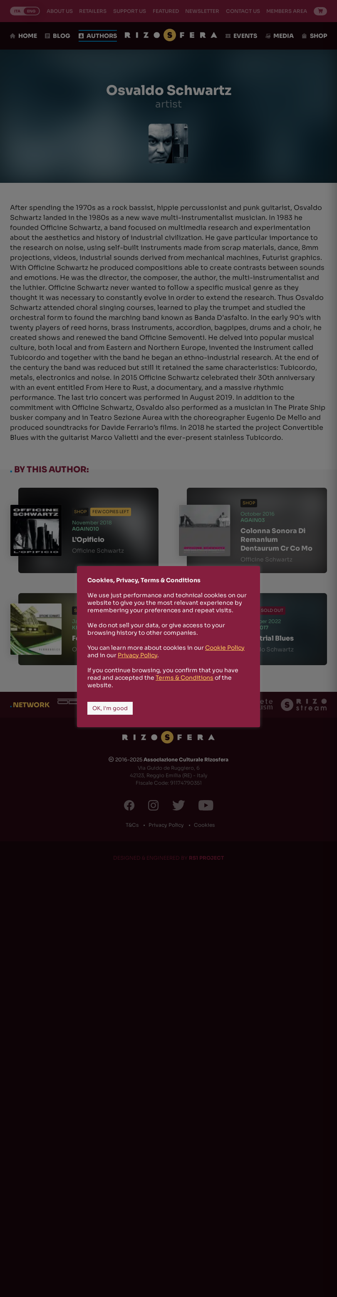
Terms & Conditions (184, 677)
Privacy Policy (137, 655)
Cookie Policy (225, 647)
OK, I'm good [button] (110, 708)
